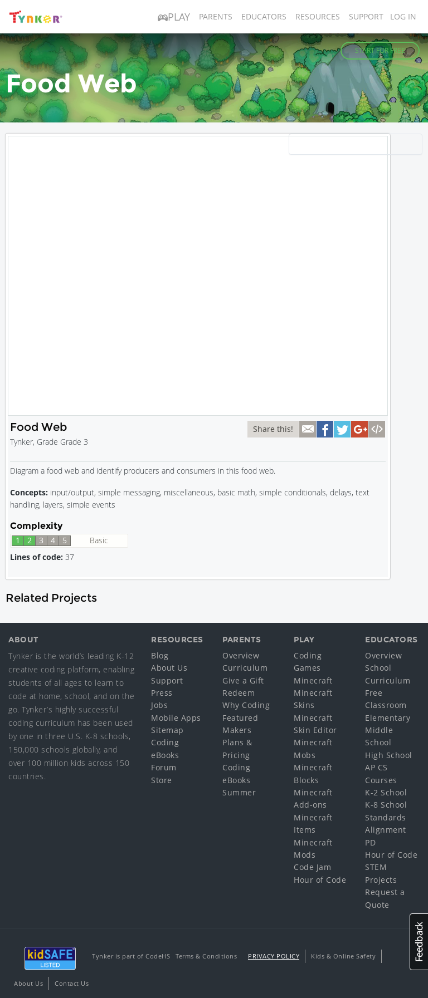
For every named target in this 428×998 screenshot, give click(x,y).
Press (162, 692)
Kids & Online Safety (343, 956)
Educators (263, 16)
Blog (159, 655)
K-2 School (386, 792)
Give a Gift (243, 680)
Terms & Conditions (206, 956)
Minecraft (313, 680)
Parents (215, 16)
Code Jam (312, 867)
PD (370, 842)
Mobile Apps (176, 717)
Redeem (238, 692)
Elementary (387, 717)
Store (161, 780)
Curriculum (245, 667)
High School (388, 755)
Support (366, 16)
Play (174, 16)
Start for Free (380, 50)
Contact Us (72, 983)
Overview (240, 655)
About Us (169, 667)
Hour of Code (320, 879)
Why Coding (246, 705)
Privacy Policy (273, 956)
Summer (239, 792)
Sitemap (167, 730)
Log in (403, 16)
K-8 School (386, 804)
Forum (164, 767)
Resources (317, 16)
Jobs (159, 705)
